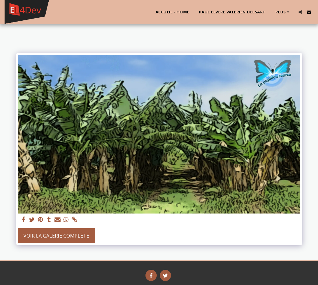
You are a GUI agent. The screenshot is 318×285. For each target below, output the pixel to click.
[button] (300, 12)
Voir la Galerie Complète (56, 235)
